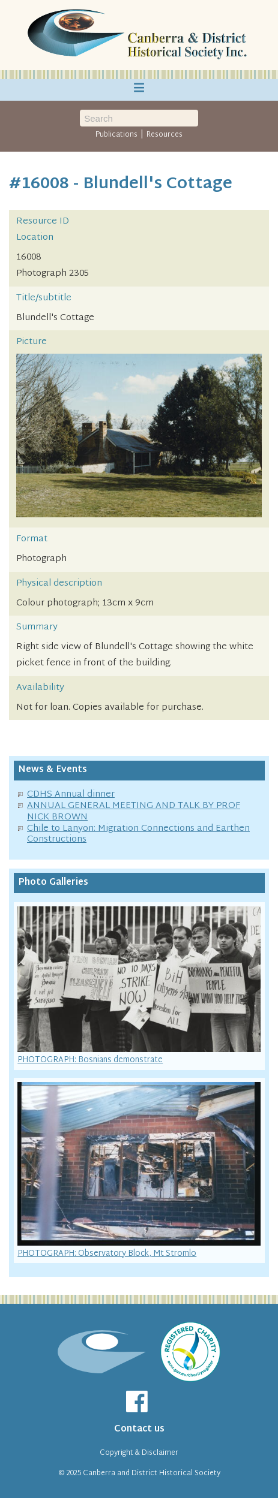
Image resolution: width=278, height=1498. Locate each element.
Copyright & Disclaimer (139, 1453)
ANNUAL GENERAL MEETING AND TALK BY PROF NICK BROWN (133, 811)
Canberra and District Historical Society (151, 1473)
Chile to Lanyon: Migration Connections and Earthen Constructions (138, 834)
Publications (116, 134)
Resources (165, 134)
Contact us (139, 1429)
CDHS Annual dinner (71, 794)
